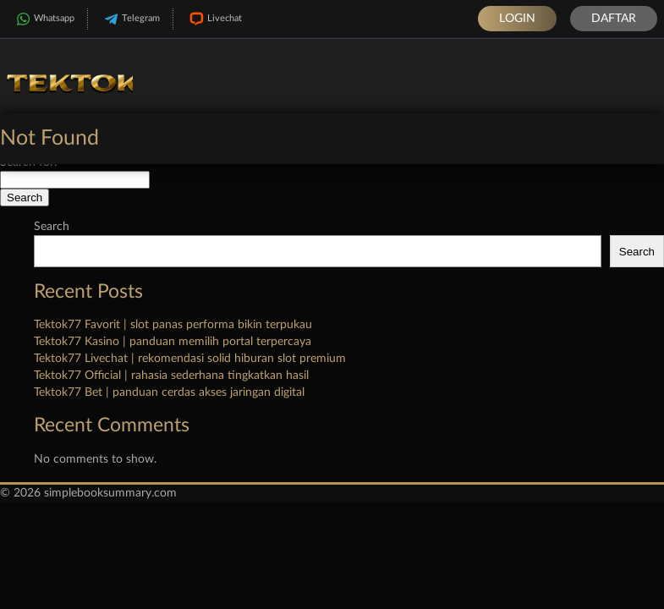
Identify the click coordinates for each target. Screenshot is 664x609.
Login (517, 19)
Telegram (130, 19)
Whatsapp (43, 19)
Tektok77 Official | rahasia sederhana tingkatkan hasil (171, 375)
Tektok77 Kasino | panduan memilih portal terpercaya (172, 342)
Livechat (214, 19)
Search (51, 227)
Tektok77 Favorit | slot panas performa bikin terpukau (173, 325)
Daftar (613, 19)
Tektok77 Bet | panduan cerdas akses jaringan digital (169, 392)
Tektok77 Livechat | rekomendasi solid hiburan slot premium (190, 359)
